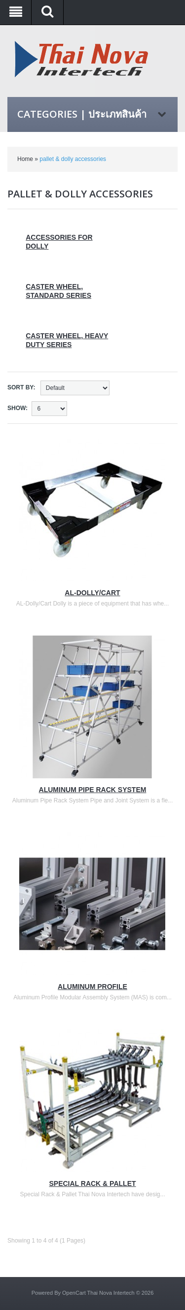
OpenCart (74, 1293)
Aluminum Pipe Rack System (93, 790)
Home (25, 159)
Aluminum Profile (92, 986)
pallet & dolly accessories (72, 159)
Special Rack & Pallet (92, 1183)
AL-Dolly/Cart (92, 593)
